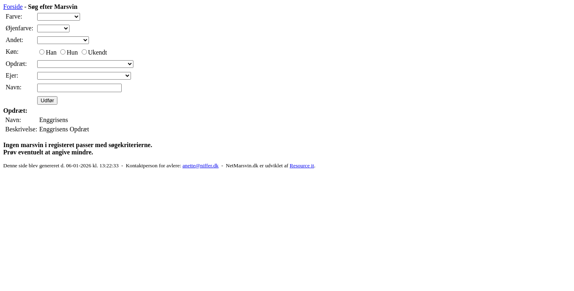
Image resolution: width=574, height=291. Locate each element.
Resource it (302, 165)
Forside (13, 6)
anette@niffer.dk (200, 165)
